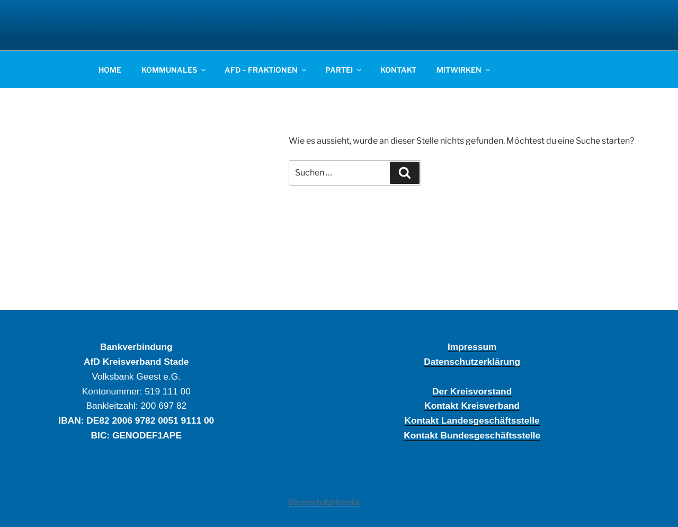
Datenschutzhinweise (324, 501)
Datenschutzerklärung (472, 361)
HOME (110, 69)
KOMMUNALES (174, 69)
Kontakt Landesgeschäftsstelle (472, 420)
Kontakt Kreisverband (472, 405)
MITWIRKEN (464, 69)
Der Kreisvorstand (472, 391)
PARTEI (344, 69)
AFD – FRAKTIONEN (266, 69)
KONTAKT (398, 69)
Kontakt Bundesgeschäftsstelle (472, 435)
